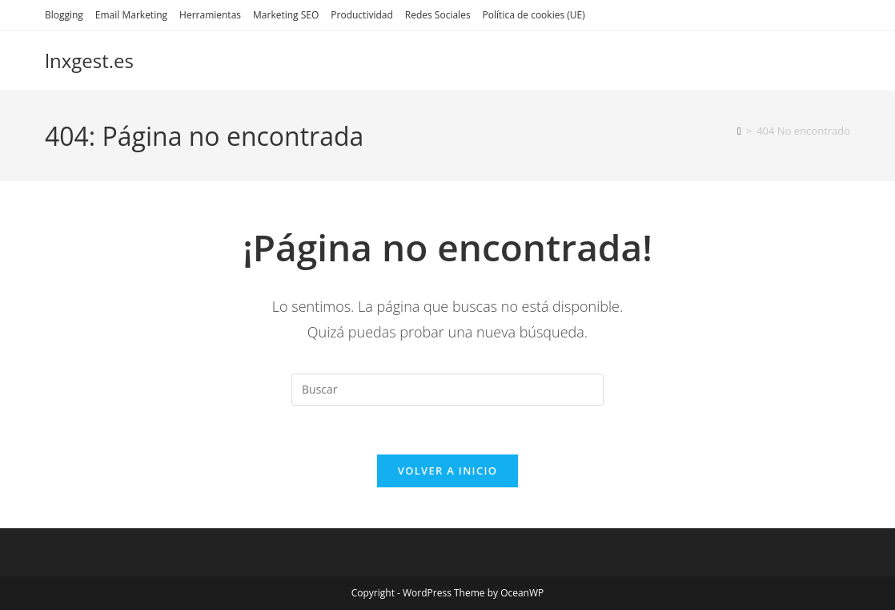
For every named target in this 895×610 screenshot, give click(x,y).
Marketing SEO (286, 15)
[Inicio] (739, 130)
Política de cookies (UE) (534, 15)
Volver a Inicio (447, 470)
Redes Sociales (438, 15)
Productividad (361, 15)
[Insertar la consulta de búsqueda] (447, 390)
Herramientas (210, 15)
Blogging (64, 15)
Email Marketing (131, 15)
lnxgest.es (89, 60)
